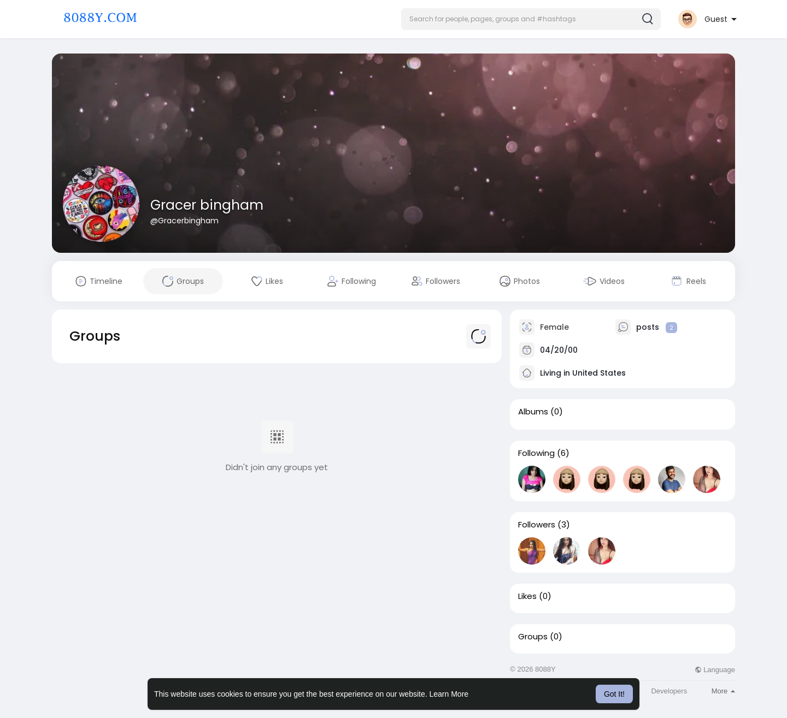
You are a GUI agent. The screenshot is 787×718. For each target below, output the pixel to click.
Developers (669, 691)
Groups (533, 636)
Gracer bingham (206, 205)
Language (715, 669)
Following (536, 453)
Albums (533, 411)
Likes (527, 596)
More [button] (723, 691)
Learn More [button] (449, 694)
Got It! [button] (614, 694)
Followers (536, 524)
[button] (531, 19)
